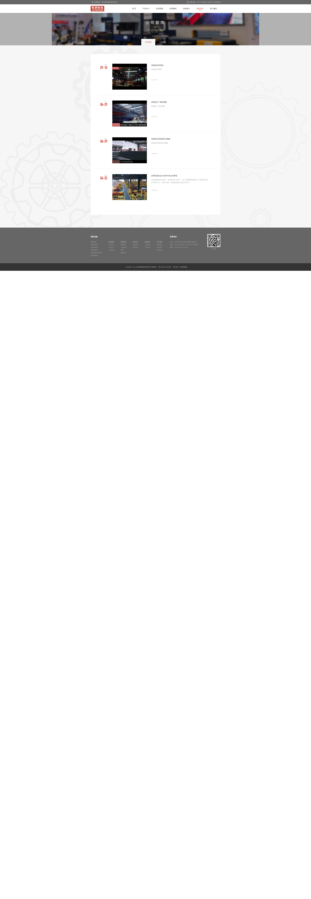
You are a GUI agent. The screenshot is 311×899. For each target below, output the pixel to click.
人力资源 (110, 250)
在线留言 (157, 247)
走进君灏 (161, 8)
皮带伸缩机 (94, 244)
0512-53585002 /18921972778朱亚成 (208, 2)
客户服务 (213, 8)
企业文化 (110, 247)
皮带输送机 (94, 247)
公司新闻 (148, 42)
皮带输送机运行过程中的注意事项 (155, 187)
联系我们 (157, 244)
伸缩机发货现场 (155, 76)
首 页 (137, 8)
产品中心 (148, 8)
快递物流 (122, 244)
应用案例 (174, 8)
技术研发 (134, 247)
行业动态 (162, 42)
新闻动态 (200, 8)
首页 (148, 30)
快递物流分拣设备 (96, 252)
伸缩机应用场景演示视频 (155, 150)
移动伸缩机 (94, 255)
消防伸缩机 (94, 250)
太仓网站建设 (183, 267)
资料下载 (157, 250)
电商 (121, 250)
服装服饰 (122, 252)
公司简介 (110, 244)
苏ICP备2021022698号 (165, 267)
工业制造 (122, 247)
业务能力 (187, 8)
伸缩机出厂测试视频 (155, 113)
